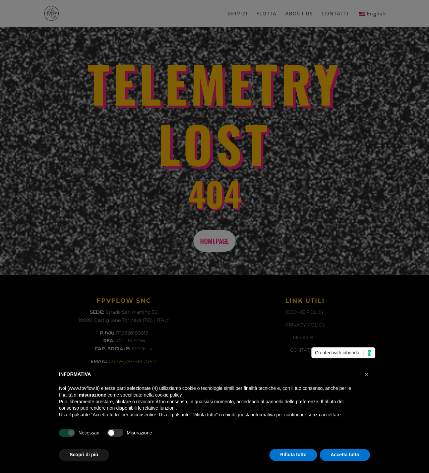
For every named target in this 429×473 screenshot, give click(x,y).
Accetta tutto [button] (344, 454)
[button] (366, 374)
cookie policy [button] (168, 395)
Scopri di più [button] (84, 454)
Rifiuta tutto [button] (293, 454)
